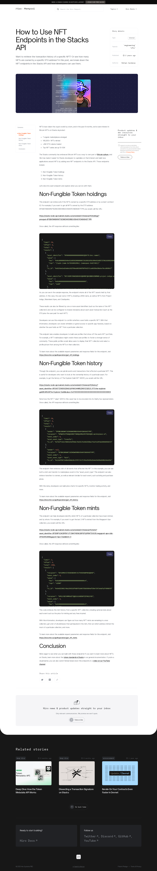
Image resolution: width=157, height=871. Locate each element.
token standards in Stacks (74, 657)
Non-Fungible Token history (25, 139)
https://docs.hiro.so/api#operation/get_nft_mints (58, 638)
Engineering (129, 45)
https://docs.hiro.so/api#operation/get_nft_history (58, 500)
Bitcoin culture (102, 154)
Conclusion (22, 149)
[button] (114, 9)
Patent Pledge (123, 866)
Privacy (138, 866)
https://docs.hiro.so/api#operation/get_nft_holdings (59, 355)
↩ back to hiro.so (78, 866)
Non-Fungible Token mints (25, 144)
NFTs (133, 48)
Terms (133, 866)
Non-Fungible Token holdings (25, 134)
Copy (110, 236)
